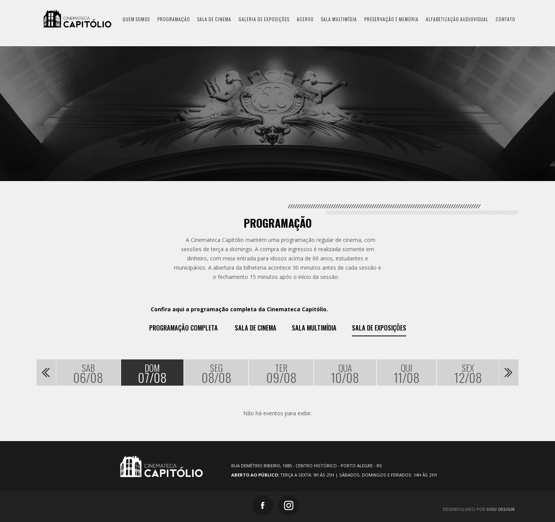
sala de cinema (214, 19)
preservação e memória (391, 19)
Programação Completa (183, 327)
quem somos (136, 19)
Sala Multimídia (314, 327)
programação (173, 19)
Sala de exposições (379, 327)
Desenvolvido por (479, 509)
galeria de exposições (264, 19)
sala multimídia (339, 19)
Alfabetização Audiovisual (457, 19)
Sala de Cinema (255, 327)
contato (505, 19)
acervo (305, 19)
